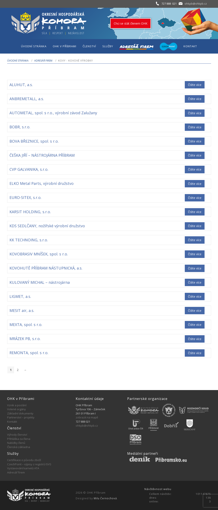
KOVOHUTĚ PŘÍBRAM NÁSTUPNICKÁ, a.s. (45, 268)
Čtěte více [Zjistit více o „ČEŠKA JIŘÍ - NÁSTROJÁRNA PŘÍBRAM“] (194, 155)
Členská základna (18, 447)
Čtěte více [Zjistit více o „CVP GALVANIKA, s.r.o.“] (194, 169)
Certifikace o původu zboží (24, 460)
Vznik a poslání (16, 405)
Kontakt (12, 421)
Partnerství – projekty (20, 417)
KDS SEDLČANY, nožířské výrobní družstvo (47, 225)
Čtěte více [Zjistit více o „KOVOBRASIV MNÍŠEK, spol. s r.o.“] (194, 254)
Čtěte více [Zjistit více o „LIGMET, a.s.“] (194, 296)
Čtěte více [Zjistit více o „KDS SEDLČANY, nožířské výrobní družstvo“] (194, 226)
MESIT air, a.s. (21, 310)
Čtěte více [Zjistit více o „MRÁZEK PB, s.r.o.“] (194, 339)
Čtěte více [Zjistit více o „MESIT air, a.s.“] (194, 311)
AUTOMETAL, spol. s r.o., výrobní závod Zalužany (53, 112)
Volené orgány (16, 409)
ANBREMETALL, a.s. (26, 98)
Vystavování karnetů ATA (23, 468)
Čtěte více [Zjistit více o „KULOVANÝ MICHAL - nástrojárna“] (194, 282)
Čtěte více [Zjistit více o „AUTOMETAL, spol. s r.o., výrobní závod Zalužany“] (194, 113)
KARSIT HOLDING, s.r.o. (30, 211)
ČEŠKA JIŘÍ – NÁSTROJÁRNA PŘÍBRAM (42, 155)
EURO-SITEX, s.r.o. (25, 197)
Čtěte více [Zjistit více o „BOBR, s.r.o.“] (194, 127)
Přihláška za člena (18, 439)
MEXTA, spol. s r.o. (25, 324)
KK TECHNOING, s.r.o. (28, 239)
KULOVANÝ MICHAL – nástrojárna (39, 282)
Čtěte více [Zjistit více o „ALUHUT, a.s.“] (194, 85)
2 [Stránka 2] (17, 370)
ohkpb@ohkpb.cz (196, 3)
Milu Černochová (105, 498)
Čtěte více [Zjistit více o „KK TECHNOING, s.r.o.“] (194, 240)
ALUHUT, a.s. (21, 84)
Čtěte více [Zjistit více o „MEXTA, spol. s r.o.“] (194, 325)
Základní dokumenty (20, 413)
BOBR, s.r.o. (19, 126)
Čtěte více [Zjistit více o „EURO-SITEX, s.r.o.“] (194, 198)
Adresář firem (43, 60)
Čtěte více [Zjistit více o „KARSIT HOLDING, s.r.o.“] (194, 212)
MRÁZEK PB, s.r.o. (25, 338)
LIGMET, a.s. (20, 296)
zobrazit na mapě (87, 417)
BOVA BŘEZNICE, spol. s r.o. (34, 141)
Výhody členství (17, 434)
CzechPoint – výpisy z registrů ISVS (29, 464)
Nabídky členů (16, 443)
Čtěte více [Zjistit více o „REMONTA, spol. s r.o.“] (194, 353)
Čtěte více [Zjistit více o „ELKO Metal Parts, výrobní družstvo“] (194, 184)
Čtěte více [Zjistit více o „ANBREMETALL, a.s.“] (194, 99)
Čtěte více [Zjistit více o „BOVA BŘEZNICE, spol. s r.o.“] (194, 141)
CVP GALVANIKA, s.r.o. (28, 169)
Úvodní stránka (18, 60)
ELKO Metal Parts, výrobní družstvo (41, 183)
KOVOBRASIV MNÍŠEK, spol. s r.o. (38, 253)
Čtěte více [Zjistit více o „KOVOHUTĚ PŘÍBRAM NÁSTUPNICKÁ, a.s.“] (194, 268)
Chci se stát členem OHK (130, 23)
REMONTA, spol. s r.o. (28, 352)
